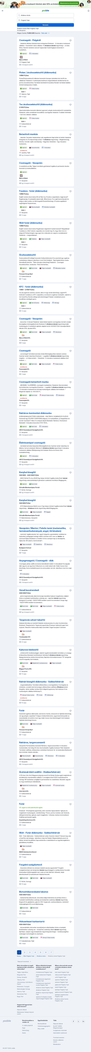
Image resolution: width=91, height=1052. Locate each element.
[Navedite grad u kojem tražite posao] (45, 20)
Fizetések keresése (58, 1037)
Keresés (45, 25)
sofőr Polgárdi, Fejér (60, 977)
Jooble (13, 1048)
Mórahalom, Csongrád (23, 986)
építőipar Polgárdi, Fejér (61, 989)
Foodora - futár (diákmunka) (33, 191)
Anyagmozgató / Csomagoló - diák (36, 560)
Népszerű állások (22, 1009)
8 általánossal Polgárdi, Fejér (44, 972)
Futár (22, 710)
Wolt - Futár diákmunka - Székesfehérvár (39, 832)
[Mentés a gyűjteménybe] (70, 40)
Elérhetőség (25, 1030)
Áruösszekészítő (27, 255)
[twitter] (78, 1021)
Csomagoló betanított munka (34, 382)
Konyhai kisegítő (27, 472)
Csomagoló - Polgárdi (30, 40)
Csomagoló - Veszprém (30, 163)
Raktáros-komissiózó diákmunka (35, 413)
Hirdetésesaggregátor (44, 1026)
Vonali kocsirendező (29, 590)
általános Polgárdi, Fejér (42, 990)
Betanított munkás (28, 134)
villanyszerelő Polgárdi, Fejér (63, 975)
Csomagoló (25, 350)
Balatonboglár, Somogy (23, 989)
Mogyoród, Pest (21, 975)
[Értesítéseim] (88, 11)
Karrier (24, 1033)
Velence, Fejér (21, 991)
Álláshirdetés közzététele (69, 3)
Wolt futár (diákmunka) (30, 223)
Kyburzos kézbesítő (28, 649)
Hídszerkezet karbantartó (32, 921)
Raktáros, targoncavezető (32, 742)
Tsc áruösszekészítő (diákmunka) (35, 104)
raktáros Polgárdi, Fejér (61, 982)
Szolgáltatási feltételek (60, 1030)
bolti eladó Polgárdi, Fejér (62, 972)
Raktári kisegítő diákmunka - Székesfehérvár (41, 681)
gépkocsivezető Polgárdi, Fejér (63, 992)
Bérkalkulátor (57, 1044)
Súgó (23, 1028)
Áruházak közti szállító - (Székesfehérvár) (39, 772)
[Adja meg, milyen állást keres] (45, 15)
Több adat (45, 33)
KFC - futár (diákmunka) (31, 286)
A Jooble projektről (27, 1025)
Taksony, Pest (21, 980)
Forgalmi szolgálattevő (30, 864)
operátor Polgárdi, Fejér (61, 980)
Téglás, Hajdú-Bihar (22, 972)
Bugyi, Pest (20, 996)
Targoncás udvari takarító (32, 620)
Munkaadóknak (42, 1023)
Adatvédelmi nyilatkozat (60, 1033)
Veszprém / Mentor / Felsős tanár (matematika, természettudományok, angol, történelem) (42, 529)
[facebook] (73, 1021)
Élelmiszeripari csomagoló (32, 442)
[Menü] (2, 10)
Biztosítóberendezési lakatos (33, 891)
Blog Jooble (41, 1028)
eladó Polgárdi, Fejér (60, 987)
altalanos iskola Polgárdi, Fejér (44, 987)
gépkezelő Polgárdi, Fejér (62, 984)
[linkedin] (83, 1021)
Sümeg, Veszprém (22, 977)
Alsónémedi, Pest (22, 994)
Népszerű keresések (24, 961)
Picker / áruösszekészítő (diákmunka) (37, 72)
